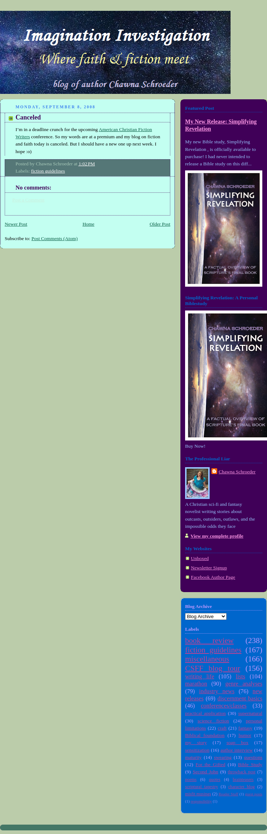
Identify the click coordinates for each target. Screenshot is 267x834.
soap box (238, 742)
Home (89, 224)
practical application (205, 713)
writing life (199, 676)
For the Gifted (211, 764)
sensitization (197, 750)
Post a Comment (28, 200)
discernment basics (240, 698)
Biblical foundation (204, 735)
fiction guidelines (48, 171)
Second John (205, 771)
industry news (217, 691)
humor (244, 735)
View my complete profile (217, 536)
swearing (223, 757)
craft (222, 728)
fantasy (245, 728)
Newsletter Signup (209, 567)
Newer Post (16, 224)
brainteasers (243, 779)
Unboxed (200, 558)
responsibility (201, 801)
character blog (241, 786)
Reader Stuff (228, 794)
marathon (196, 684)
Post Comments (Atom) (54, 238)
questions (253, 757)
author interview (236, 750)
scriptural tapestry (201, 786)
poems (191, 779)
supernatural (250, 713)
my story (196, 742)
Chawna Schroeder (237, 471)
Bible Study (250, 764)
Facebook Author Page (213, 577)
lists (240, 676)
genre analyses (244, 684)
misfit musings (198, 793)
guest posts (253, 794)
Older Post (160, 224)
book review (209, 640)
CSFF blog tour (212, 668)
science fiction (213, 721)
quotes (214, 779)
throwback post (241, 771)
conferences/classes (224, 706)
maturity (193, 757)
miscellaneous (207, 659)
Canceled (28, 117)
